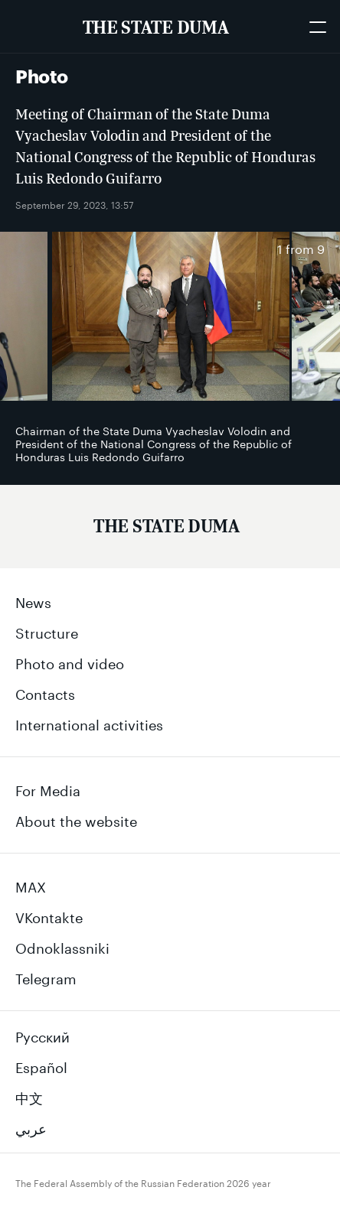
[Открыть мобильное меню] (317, 26)
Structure (46, 631)
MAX (30, 885)
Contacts (45, 692)
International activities (89, 722)
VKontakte (49, 915)
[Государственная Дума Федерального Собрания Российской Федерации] (166, 529)
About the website (76, 819)
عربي (31, 1126)
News (33, 600)
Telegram (46, 976)
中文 (29, 1096)
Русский (42, 1035)
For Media (47, 788)
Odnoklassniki (62, 946)
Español (41, 1065)
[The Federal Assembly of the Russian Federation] (155, 27)
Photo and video (69, 661)
